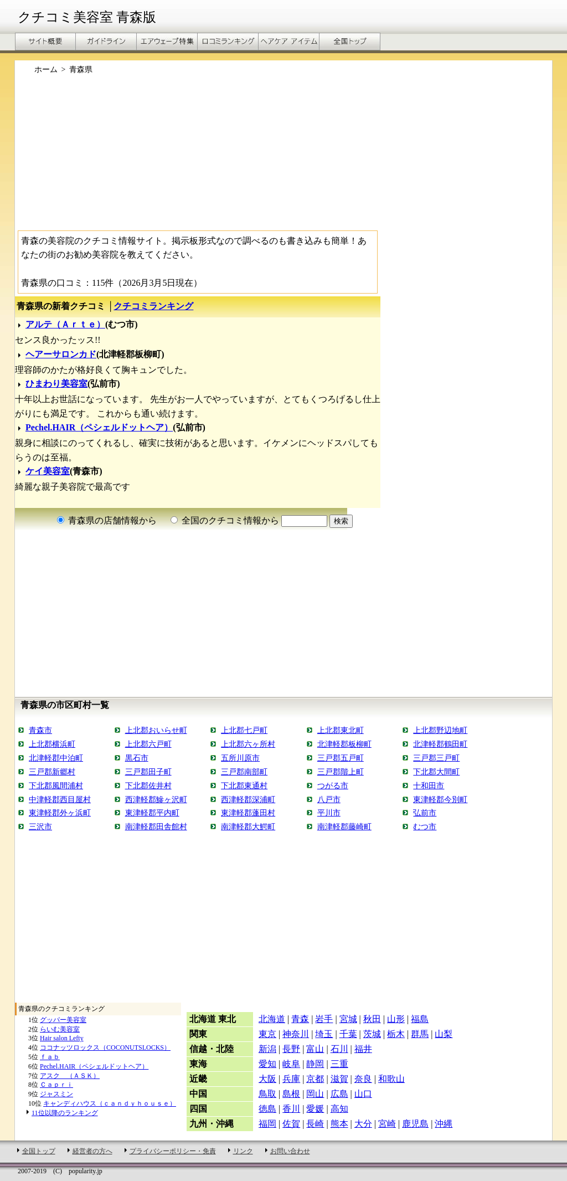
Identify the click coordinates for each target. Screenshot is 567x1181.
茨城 (372, 1034)
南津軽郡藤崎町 (344, 826)
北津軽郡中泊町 (56, 757)
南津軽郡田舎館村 (156, 826)
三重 (339, 1064)
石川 (339, 1049)
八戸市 (329, 799)
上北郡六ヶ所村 (248, 744)
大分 (363, 1123)
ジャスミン (56, 1094)
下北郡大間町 (436, 771)
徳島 (267, 1108)
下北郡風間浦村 (56, 785)
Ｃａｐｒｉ (56, 1084)
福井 (363, 1049)
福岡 (267, 1123)
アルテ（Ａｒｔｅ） (65, 324)
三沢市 (40, 826)
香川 (291, 1108)
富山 (315, 1049)
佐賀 (291, 1123)
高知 (339, 1108)
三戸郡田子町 (148, 771)
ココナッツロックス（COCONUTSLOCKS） (105, 1047)
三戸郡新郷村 (52, 771)
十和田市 (428, 785)
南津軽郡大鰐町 (248, 826)
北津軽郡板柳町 (344, 744)
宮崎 (387, 1123)
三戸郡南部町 (244, 771)
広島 (339, 1093)
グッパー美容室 (63, 1020)
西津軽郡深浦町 (248, 799)
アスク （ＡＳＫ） (70, 1076)
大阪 (267, 1079)
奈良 (363, 1079)
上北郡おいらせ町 (156, 730)
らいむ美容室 (60, 1029)
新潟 (267, 1049)
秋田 (372, 1019)
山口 (363, 1093)
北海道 (272, 1019)
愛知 (267, 1064)
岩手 (324, 1019)
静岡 (315, 1064)
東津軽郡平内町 (152, 812)
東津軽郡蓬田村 (248, 812)
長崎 (315, 1123)
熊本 (339, 1123)
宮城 (348, 1019)
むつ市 (424, 826)
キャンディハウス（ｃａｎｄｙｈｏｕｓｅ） (109, 1103)
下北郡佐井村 (148, 785)
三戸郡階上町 (340, 771)
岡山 (315, 1093)
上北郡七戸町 (244, 730)
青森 (300, 1019)
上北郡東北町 (340, 730)
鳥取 (267, 1093)
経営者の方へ (92, 1151)
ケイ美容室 (47, 471)
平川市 (329, 812)
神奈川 (295, 1034)
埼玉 (324, 1034)
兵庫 (291, 1079)
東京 (267, 1034)
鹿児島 (415, 1123)
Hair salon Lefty (62, 1038)
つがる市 (332, 785)
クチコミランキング (153, 306)
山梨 (443, 1034)
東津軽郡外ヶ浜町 (60, 812)
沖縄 (443, 1123)
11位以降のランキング (65, 1113)
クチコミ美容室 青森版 (87, 17)
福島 (420, 1019)
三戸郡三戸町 (436, 757)
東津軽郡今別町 (440, 799)
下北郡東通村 (244, 785)
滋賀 (339, 1079)
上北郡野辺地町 (440, 730)
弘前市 (424, 812)
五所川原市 (240, 757)
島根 (291, 1093)
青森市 (40, 730)
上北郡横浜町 (52, 744)
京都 (315, 1079)
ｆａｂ (50, 1057)
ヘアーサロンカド (60, 354)
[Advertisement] (283, 157)
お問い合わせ (290, 1151)
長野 (291, 1049)
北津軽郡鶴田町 (440, 744)
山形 (396, 1019)
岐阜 (291, 1064)
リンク (243, 1151)
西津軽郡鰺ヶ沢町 (156, 799)
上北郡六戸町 (148, 744)
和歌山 (391, 1079)
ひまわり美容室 (56, 383)
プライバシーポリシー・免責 (173, 1151)
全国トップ (38, 1151)
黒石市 (136, 757)
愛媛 (315, 1108)
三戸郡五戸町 (340, 757)
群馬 (420, 1034)
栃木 (396, 1034)
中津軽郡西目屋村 (60, 799)
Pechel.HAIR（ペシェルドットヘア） (99, 427)
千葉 (348, 1034)
